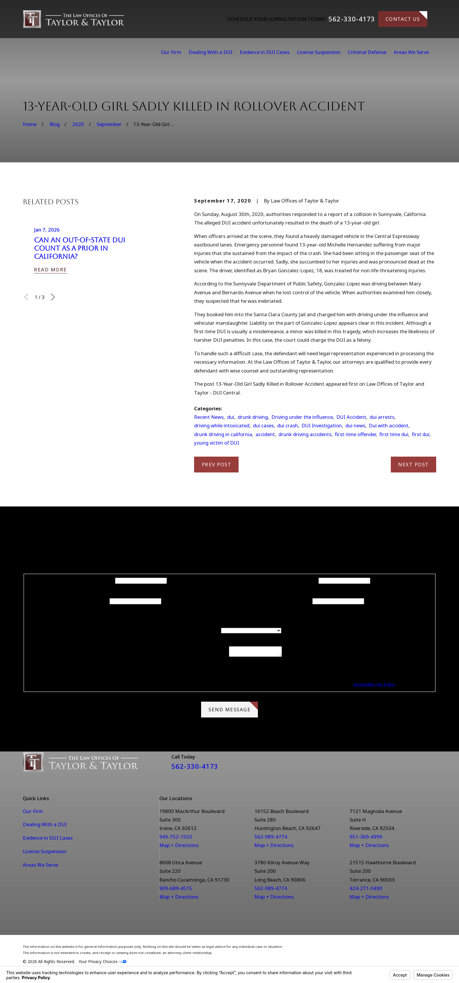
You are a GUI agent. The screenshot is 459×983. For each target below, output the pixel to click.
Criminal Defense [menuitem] (367, 52)
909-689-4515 (175, 890)
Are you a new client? (196, 630)
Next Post (413, 464)
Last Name (304, 580)
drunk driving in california (223, 434)
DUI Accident (351, 417)
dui (230, 417)
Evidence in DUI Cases (48, 839)
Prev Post (217, 464)
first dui (420, 434)
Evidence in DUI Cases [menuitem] (265, 52)
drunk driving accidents (304, 434)
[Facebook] (417, 766)
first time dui (393, 434)
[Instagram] (432, 766)
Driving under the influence (302, 417)
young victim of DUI (216, 442)
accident (265, 434)
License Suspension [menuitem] (318, 52)
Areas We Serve (40, 866)
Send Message (233, 709)
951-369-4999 (366, 838)
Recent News (209, 417)
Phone (101, 600)
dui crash (287, 425)
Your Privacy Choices (102, 963)
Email (305, 600)
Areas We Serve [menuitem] (411, 52)
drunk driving (253, 417)
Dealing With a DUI (45, 826)
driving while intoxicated (221, 425)
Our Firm (33, 812)
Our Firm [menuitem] (171, 52)
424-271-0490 (366, 890)
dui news (355, 425)
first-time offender (355, 434)
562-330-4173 (351, 19)
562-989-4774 (270, 838)
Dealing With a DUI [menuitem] (210, 52)
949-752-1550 (175, 838)
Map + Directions (178, 846)
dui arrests (382, 417)
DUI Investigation (322, 425)
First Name (101, 580)
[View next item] (52, 297)
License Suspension (44, 853)
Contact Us (406, 16)
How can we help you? (199, 656)
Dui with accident (388, 425)
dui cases (263, 425)
